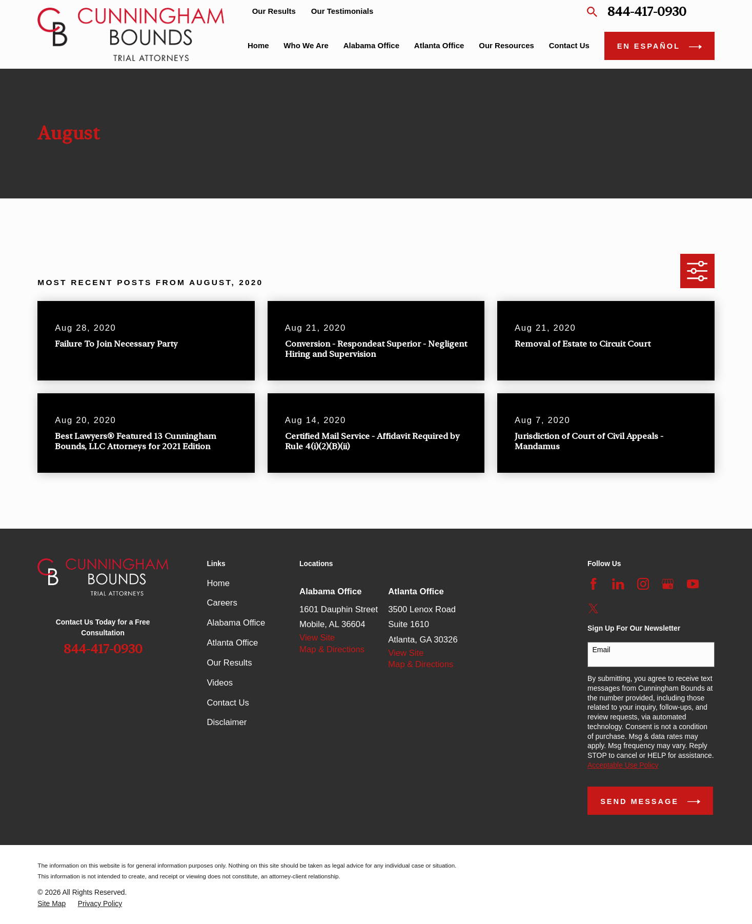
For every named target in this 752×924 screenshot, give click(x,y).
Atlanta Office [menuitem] (439, 45)
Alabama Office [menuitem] (371, 45)
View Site (317, 637)
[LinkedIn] (618, 584)
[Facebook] (593, 584)
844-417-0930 (646, 11)
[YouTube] (693, 584)
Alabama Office (236, 623)
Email (601, 650)
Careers (222, 603)
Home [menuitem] (258, 45)
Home (218, 583)
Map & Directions (331, 649)
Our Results (274, 11)
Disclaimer (227, 722)
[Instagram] (643, 584)
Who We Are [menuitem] (306, 45)
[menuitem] (51, 904)
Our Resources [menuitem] (506, 45)
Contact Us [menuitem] (569, 45)
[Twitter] (593, 608)
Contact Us (228, 703)
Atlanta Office (232, 643)
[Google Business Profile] (668, 584)
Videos (220, 683)
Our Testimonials (342, 11)
